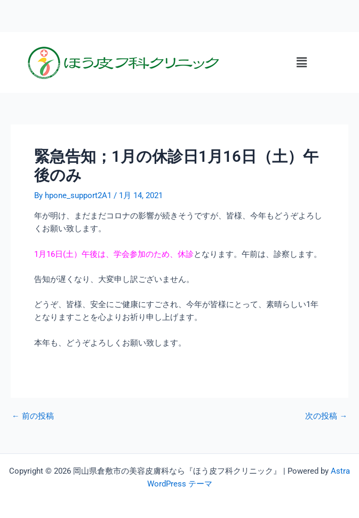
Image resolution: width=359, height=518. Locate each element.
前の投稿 (33, 416)
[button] (301, 62)
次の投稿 (326, 416)
